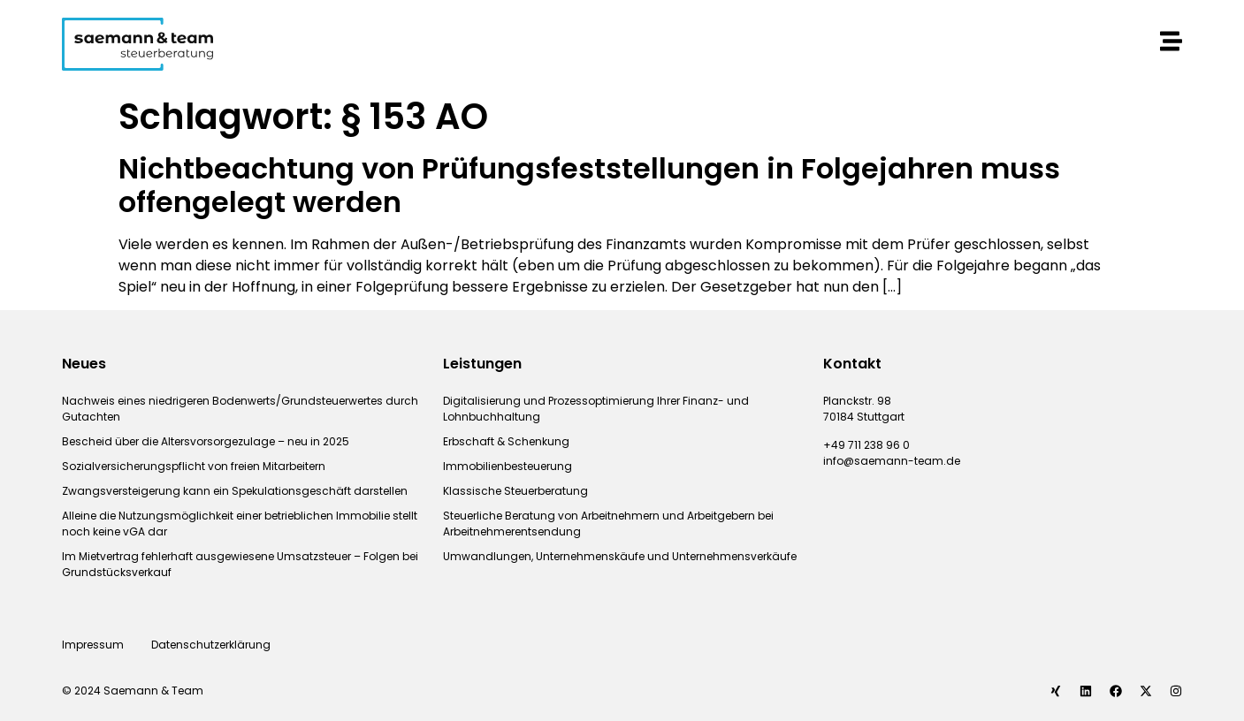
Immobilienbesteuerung (507, 466)
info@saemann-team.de (891, 460)
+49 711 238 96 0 (866, 444)
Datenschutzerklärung (212, 644)
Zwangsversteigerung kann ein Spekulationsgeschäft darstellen (235, 490)
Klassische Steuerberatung (515, 490)
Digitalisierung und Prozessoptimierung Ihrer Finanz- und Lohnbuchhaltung (596, 408)
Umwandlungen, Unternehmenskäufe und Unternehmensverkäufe (620, 556)
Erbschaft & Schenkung (506, 441)
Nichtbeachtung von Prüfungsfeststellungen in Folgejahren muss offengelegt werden (589, 185)
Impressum (93, 644)
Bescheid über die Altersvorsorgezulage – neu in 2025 (205, 441)
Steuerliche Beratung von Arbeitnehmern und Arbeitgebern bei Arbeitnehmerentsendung (608, 523)
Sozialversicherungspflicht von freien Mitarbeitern (193, 466)
